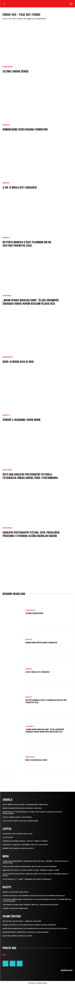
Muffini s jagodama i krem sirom (15, 908)
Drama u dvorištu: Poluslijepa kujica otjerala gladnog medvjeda (29, 925)
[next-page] (8, 777)
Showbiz (7, 295)
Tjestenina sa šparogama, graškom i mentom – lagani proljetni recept (31, 905)
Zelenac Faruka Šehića (15, 71)
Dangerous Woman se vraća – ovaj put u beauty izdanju (25, 841)
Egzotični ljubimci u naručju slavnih (17, 936)
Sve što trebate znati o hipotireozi (17, 817)
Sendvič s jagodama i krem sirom (21, 420)
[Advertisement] (37, 567)
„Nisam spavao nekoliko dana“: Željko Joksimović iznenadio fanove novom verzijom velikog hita (31, 301)
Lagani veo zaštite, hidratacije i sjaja (17, 834)
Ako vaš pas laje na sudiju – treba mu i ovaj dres (22, 921)
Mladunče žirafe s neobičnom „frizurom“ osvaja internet (26, 932)
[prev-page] (4, 777)
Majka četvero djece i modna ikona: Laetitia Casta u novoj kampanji (30, 866)
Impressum (66, 970)
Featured (7, 470)
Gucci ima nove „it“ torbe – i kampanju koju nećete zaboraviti (27, 879)
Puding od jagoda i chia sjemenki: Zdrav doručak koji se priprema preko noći (34, 896)
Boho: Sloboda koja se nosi (18, 362)
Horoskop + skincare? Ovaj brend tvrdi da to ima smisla (25, 845)
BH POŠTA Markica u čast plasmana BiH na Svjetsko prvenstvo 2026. (27, 243)
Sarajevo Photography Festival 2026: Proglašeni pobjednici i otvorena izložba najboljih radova (31, 534)
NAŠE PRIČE (8, 67)
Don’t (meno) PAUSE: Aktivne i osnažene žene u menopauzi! (25, 804)
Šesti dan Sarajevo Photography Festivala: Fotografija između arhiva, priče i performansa (30, 476)
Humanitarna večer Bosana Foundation (25, 129)
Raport (6, 125)
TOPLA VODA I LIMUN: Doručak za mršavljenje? (21, 821)
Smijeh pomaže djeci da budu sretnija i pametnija (22, 808)
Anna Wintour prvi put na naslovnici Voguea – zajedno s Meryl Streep (31, 870)
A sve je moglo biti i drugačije (20, 187)
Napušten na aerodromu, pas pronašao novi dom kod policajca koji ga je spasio (35, 928)
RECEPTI (6, 415)
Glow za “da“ (8, 837)
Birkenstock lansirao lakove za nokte (18, 848)
